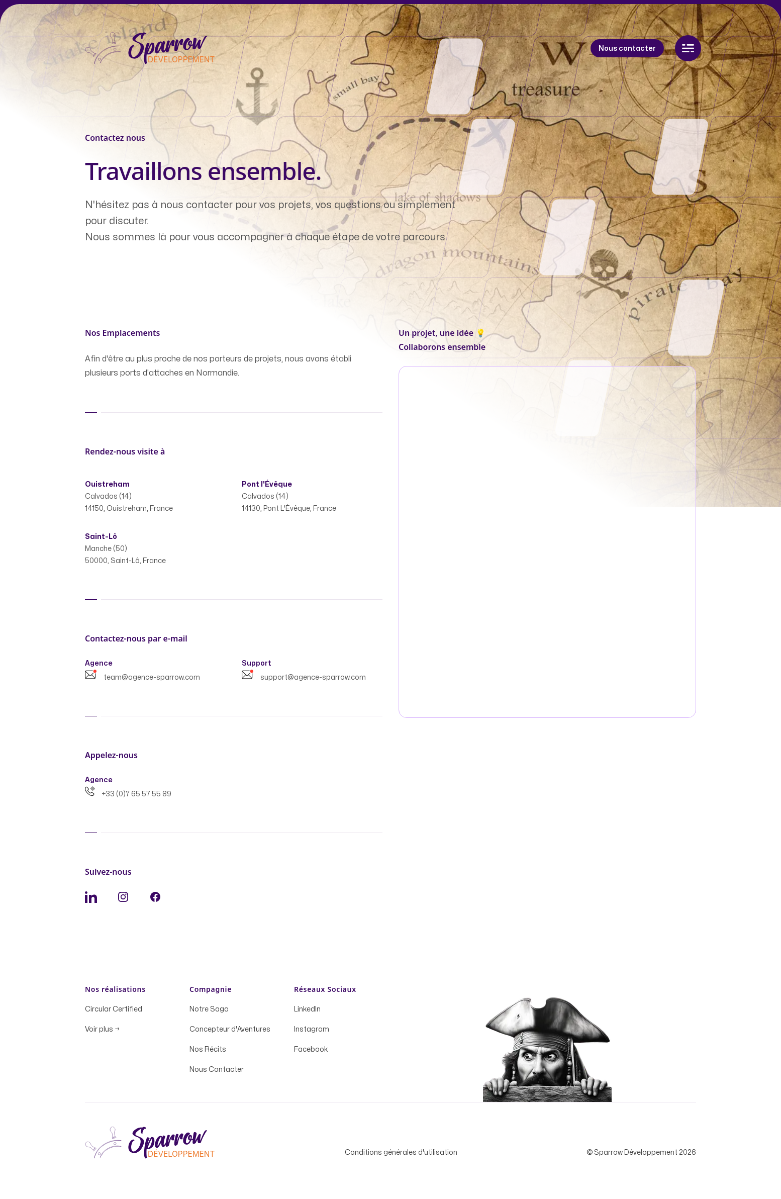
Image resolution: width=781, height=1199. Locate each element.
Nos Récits (207, 1052)
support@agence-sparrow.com (304, 680)
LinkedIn (307, 1012)
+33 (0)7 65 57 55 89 (128, 797)
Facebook (311, 1052)
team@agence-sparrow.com (142, 680)
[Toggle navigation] (688, 48)
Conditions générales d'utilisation (401, 1155)
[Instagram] (123, 900)
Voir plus (102, 1032)
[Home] (150, 48)
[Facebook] (155, 900)
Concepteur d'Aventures (229, 1032)
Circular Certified (113, 1012)
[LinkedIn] (91, 900)
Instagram (311, 1032)
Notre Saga (209, 1012)
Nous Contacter (216, 1072)
